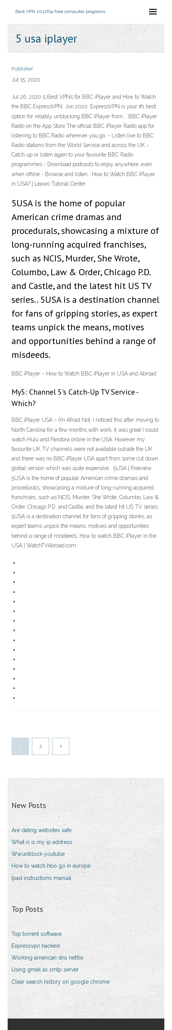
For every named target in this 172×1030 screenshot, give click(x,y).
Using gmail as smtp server (45, 969)
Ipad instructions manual (41, 878)
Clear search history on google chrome (60, 982)
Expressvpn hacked (35, 946)
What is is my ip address (41, 842)
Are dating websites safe (41, 830)
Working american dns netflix (47, 958)
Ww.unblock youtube (38, 854)
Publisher (22, 69)
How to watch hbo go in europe (51, 866)
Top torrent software (36, 934)
